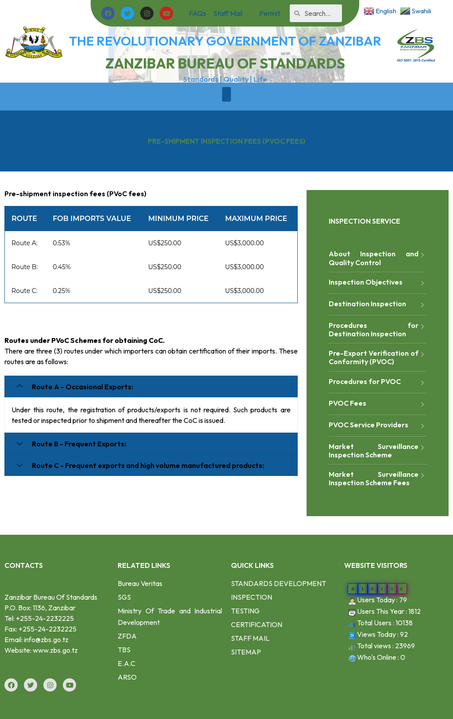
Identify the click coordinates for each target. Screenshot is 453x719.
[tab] (151, 386)
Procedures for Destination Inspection (377, 329)
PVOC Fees (377, 404)
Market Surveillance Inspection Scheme (377, 450)
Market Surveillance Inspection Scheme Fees (377, 478)
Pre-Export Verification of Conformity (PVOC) (377, 357)
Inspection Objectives (377, 283)
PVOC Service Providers (377, 425)
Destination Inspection (377, 304)
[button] (226, 94)
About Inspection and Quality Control (377, 257)
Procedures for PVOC (377, 382)
